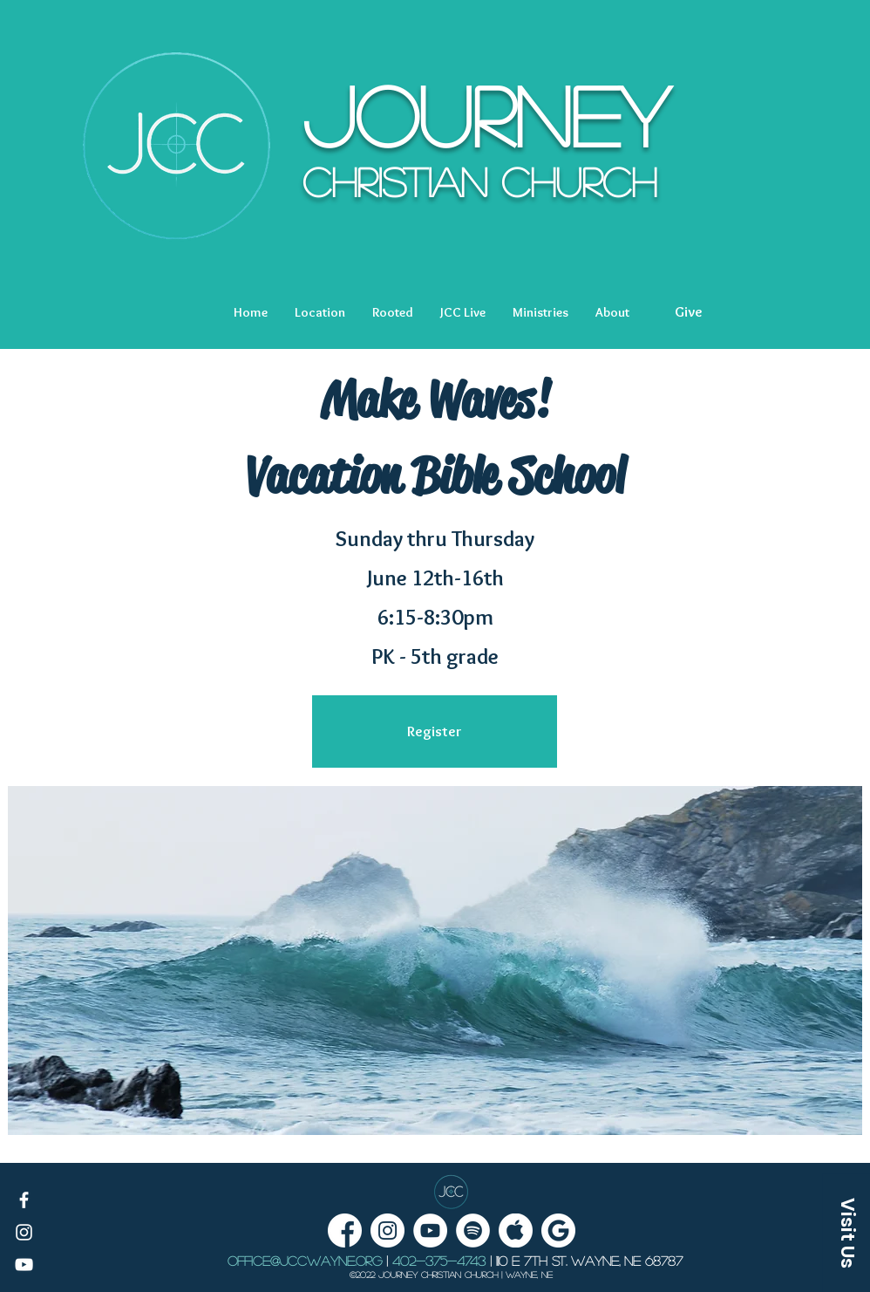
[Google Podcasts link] (558, 1230)
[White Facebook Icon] (24, 1200)
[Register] (434, 731)
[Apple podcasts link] (516, 1230)
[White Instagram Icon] (24, 1232)
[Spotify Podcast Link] (473, 1230)
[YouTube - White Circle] (430, 1230)
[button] (320, 312)
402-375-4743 (439, 1260)
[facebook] (345, 1230)
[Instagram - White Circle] (387, 1230)
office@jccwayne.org (305, 1260)
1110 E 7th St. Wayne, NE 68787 (589, 1260)
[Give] (688, 312)
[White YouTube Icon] (24, 1264)
